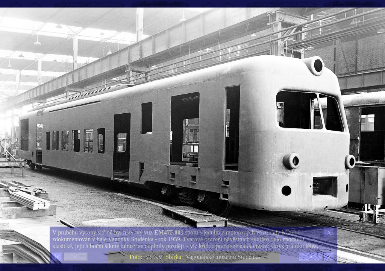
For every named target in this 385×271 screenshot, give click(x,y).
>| (329, 257)
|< (57, 257)
